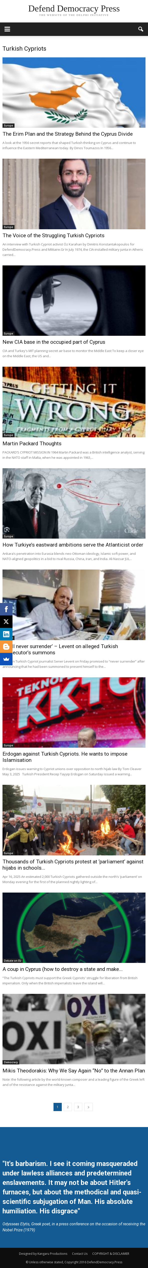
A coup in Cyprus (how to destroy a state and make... (62, 969)
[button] (141, 29)
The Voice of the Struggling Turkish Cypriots (53, 235)
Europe (8, 125)
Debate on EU (12, 960)
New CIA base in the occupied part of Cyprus (53, 342)
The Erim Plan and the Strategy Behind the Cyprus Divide (67, 134)
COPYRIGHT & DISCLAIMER (110, 1254)
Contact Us (80, 1254)
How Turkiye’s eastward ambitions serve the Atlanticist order (72, 545)
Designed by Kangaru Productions (43, 1254)
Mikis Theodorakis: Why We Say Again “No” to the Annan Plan (73, 1071)
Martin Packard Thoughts (32, 444)
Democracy (11, 1062)
